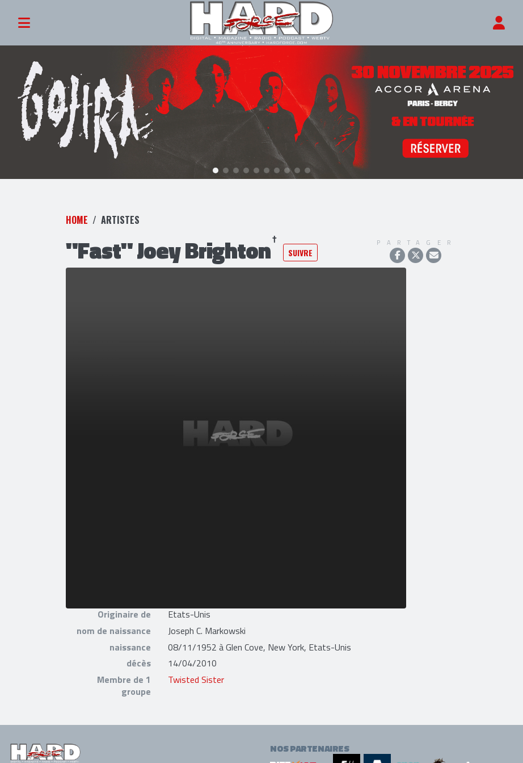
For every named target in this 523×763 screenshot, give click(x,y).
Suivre (300, 250)
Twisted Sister (196, 677)
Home (77, 217)
